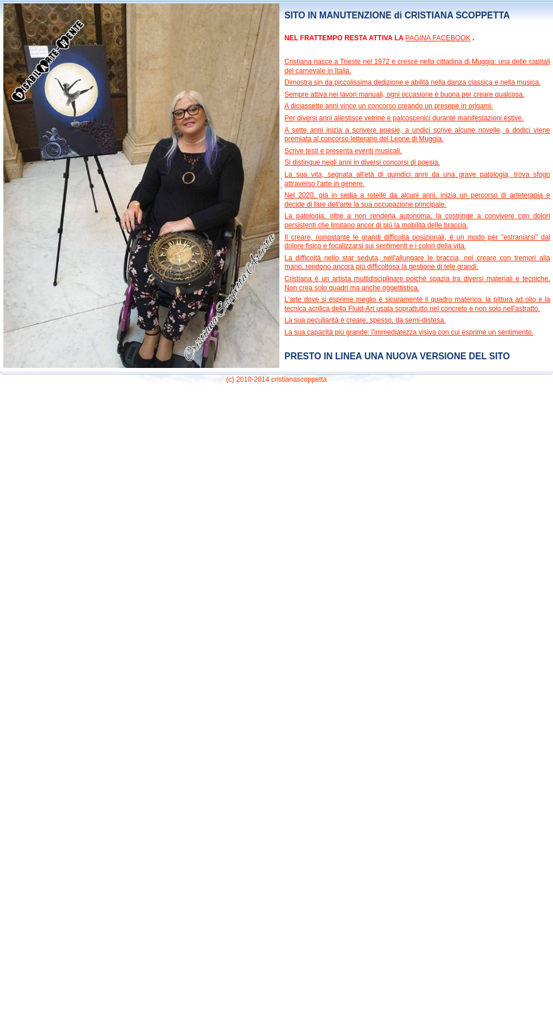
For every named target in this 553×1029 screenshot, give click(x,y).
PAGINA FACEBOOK (438, 38)
